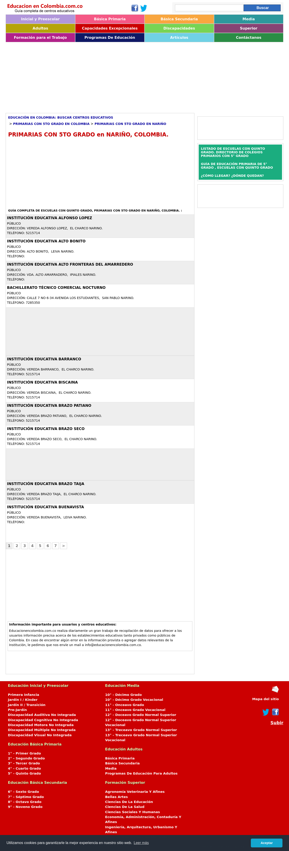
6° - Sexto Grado (23, 792)
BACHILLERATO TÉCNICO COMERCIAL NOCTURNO (56, 287)
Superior (248, 28)
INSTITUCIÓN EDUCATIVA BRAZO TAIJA (45, 484)
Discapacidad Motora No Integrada (41, 725)
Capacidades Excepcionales (110, 28)
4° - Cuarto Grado (24, 768)
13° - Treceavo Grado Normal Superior (141, 730)
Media (248, 19)
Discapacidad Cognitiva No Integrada (43, 720)
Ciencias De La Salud (124, 807)
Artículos (179, 37)
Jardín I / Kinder (22, 700)
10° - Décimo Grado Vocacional (134, 700)
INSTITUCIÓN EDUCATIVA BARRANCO (44, 359)
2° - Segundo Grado (26, 758)
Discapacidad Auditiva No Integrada (42, 715)
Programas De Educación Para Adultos (141, 773)
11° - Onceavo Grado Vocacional (135, 710)
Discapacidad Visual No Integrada (40, 735)
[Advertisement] (141, 76)
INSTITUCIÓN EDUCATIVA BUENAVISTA (45, 507)
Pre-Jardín (17, 710)
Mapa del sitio (265, 699)
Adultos (40, 28)
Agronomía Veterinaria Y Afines (135, 792)
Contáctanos (248, 37)
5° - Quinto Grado (24, 773)
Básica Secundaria (179, 19)
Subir (276, 722)
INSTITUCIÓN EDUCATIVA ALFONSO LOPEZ (49, 218)
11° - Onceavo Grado (124, 705)
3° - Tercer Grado (24, 763)
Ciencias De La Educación (129, 802)
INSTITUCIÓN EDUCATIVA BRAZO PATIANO (49, 405)
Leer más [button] (141, 843)
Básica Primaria (110, 19)
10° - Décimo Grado (123, 695)
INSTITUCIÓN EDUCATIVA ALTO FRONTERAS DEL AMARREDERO (70, 264)
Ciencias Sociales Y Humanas (132, 812)
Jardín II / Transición (26, 705)
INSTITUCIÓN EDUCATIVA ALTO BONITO (46, 241)
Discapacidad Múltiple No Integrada (42, 730)
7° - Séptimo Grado (26, 797)
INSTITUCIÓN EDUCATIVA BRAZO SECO (46, 429)
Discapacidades (179, 28)
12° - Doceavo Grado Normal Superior (140, 715)
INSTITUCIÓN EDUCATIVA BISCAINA (42, 382)
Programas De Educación (109, 37)
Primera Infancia (23, 695)
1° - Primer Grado (24, 753)
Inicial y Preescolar (40, 19)
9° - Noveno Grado (25, 807)
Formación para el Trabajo (40, 37)
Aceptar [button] (267, 843)
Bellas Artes (116, 797)
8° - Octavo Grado (24, 802)
